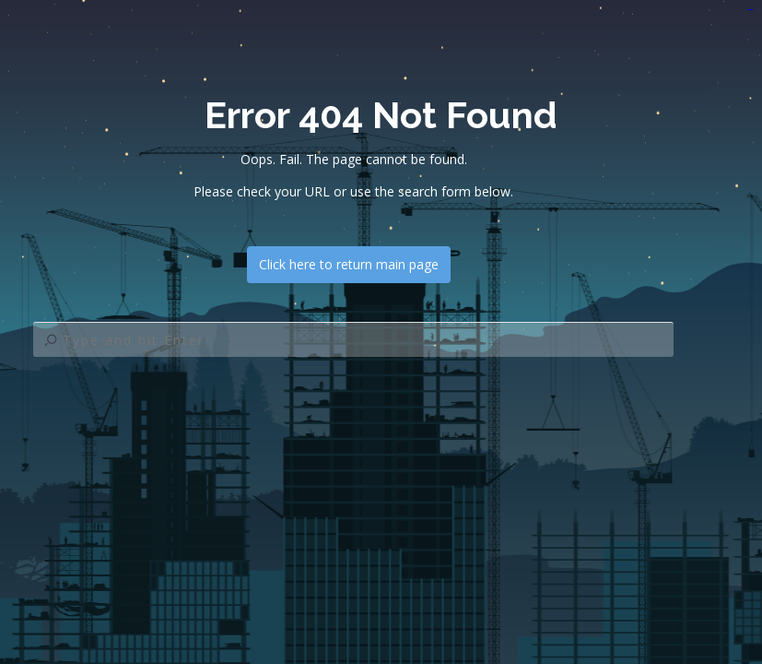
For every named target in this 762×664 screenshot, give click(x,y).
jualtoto (751, 9)
